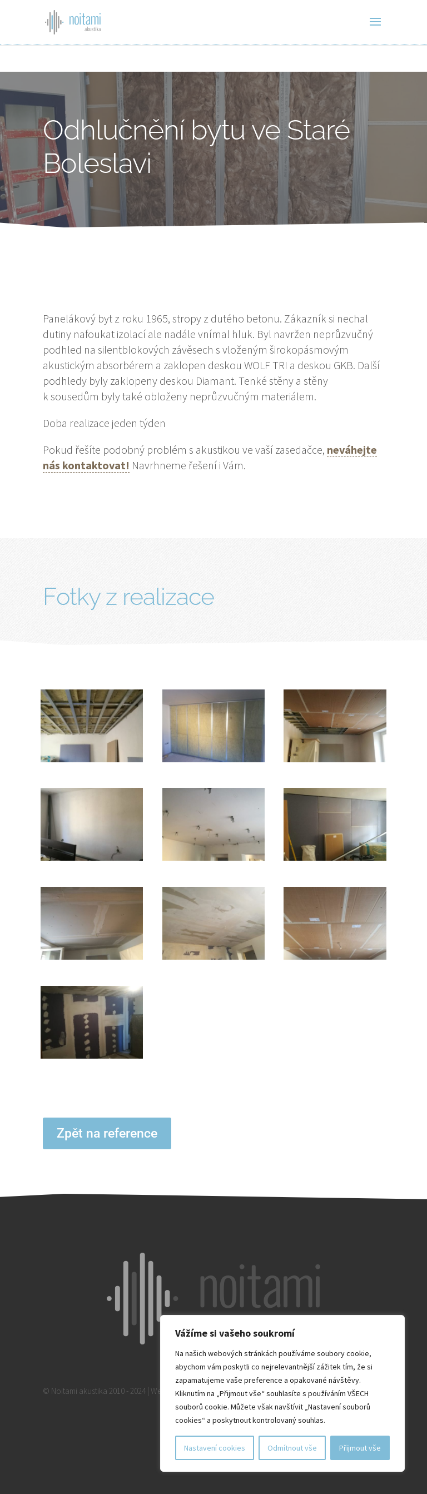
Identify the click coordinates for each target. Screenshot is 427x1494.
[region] (282, 1393)
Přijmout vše (360, 1448)
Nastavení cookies (214, 1448)
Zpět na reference (107, 1133)
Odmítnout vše (292, 1448)
